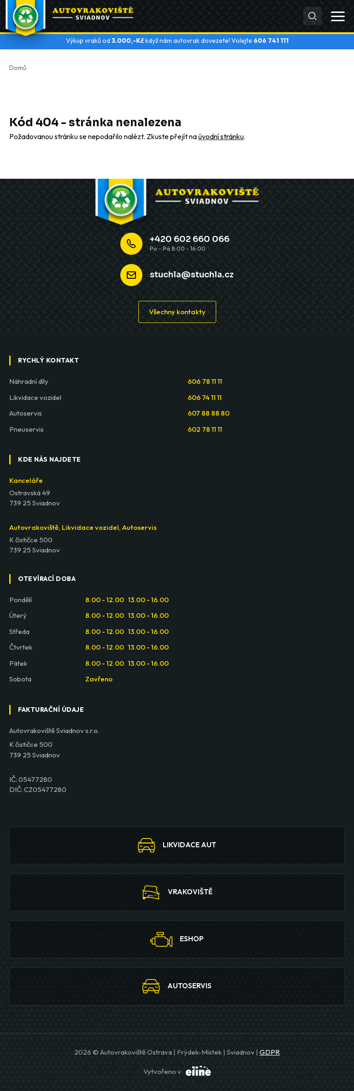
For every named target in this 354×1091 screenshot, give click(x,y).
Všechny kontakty (177, 311)
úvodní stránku (221, 136)
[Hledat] (312, 16)
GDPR (270, 1052)
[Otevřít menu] (338, 16)
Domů (17, 68)
